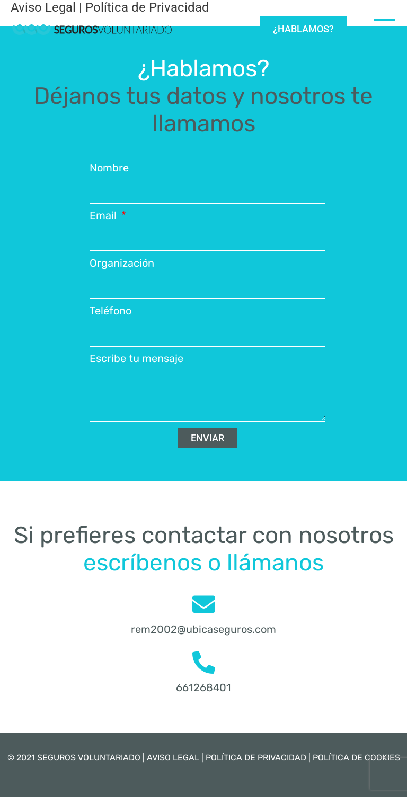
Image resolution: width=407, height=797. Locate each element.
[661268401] (203, 662)
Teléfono (110, 310)
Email (104, 215)
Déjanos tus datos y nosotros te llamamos (203, 109)
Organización (122, 263)
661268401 (203, 687)
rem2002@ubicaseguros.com (203, 629)
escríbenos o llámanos (203, 562)
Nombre (109, 167)
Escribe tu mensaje (136, 358)
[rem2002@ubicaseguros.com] (203, 604)
